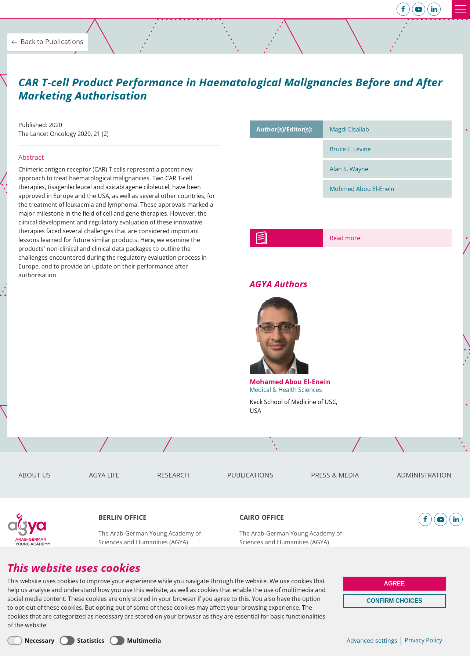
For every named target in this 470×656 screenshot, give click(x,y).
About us (34, 475)
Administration (424, 475)
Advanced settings (372, 641)
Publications (250, 475)
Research (173, 475)
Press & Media (335, 475)
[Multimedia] (135, 640)
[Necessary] (30, 640)
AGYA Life (104, 475)
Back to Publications (46, 42)
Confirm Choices (394, 601)
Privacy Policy (423, 640)
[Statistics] (82, 640)
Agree (394, 583)
